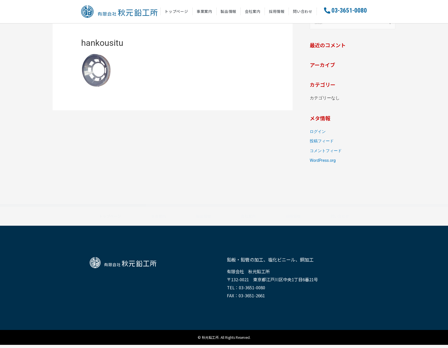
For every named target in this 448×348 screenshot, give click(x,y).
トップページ (176, 12)
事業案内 (204, 12)
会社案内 (253, 12)
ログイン (318, 134)
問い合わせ (303, 12)
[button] (345, 12)
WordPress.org (324, 163)
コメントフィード (327, 154)
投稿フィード (322, 144)
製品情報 (228, 12)
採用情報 (277, 12)
